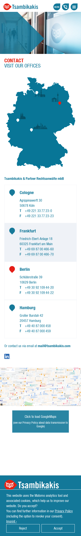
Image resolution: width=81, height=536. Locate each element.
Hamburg (27, 308)
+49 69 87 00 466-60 (39, 249)
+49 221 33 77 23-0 (38, 211)
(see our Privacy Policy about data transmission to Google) (40, 424)
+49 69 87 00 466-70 (39, 254)
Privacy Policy (64, 511)
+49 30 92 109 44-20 (39, 287)
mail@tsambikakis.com (54, 346)
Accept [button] (58, 528)
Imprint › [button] (11, 521)
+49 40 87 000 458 (38, 326)
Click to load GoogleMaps (40, 416)
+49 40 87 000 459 (38, 331)
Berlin (25, 269)
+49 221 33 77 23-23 (39, 216)
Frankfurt (28, 231)
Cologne (27, 193)
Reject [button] (23, 528)
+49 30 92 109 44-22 (39, 293)
